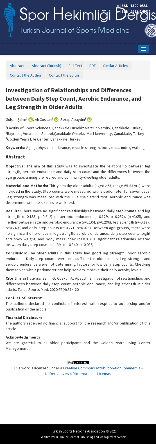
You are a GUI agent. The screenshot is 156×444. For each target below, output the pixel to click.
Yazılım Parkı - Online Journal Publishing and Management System (83, 437)
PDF (92, 65)
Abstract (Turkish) (46, 65)
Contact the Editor (64, 75)
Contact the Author (26, 75)
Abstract (17, 65)
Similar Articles (115, 65)
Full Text (75, 65)
